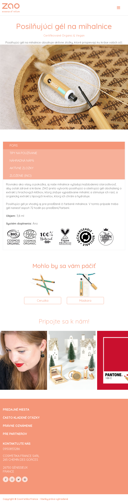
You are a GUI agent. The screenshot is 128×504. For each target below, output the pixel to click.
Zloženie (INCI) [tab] (21, 175)
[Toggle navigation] (118, 7)
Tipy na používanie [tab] (23, 153)
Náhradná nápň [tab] (22, 160)
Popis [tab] (14, 145)
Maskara (85, 300)
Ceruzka (42, 300)
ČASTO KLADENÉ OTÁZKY (21, 417)
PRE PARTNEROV (15, 434)
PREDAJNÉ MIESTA (16, 409)
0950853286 (11, 449)
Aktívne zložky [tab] (22, 168)
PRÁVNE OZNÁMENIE (17, 426)
